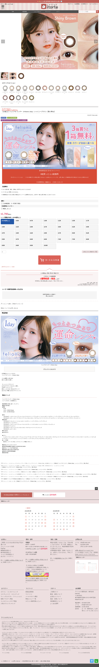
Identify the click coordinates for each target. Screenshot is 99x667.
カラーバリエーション (8, 83)
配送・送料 (29, 539)
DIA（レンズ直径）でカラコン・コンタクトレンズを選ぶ (29, 465)
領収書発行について (56, 601)
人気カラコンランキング (8, 603)
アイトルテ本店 (5, 652)
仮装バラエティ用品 (7, 599)
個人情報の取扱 (45, 661)
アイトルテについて (7, 617)
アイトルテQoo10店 (64, 652)
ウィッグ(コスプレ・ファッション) (11, 596)
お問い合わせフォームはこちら (84, 550)
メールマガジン (94, 4)
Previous (3, 41)
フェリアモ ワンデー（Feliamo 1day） (49, 367)
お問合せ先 (78, 539)
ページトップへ (96, 488)
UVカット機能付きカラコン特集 (24, 471)
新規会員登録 (29, 592)
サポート (53, 588)
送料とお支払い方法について (14, 560)
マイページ (29, 588)
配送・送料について (56, 594)
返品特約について (61, 558)
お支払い (3, 539)
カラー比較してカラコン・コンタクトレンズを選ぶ (28, 476)
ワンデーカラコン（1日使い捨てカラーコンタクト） (49, 474)
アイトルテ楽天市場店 (26, 652)
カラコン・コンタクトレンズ (10, 463)
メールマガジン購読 (31, 596)
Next (96, 41)
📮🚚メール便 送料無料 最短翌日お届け (49, 1)
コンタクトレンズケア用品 (9, 601)
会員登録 (77, 4)
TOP (2, 463)
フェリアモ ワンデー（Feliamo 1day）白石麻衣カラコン (41, 463)
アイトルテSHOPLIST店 (84, 652)
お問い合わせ (16, 661)
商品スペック (6, 395)
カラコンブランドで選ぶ (22, 463)
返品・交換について (56, 599)
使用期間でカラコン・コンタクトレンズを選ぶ (27, 474)
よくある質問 (54, 603)
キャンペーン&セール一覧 (9, 481)
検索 (97, 11)
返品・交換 (54, 539)
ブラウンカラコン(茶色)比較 (46, 476)
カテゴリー (4, 588)
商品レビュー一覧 (31, 599)
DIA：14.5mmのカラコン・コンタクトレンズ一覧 (53, 465)
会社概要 (78, 588)
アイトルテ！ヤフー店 (45, 652)
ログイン (71, 4)
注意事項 (4, 186)
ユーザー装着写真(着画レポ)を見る (12, 289)
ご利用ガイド (85, 4)
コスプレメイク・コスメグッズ (10, 594)
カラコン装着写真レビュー (33, 601)
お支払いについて (55, 596)
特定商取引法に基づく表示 (30, 661)
